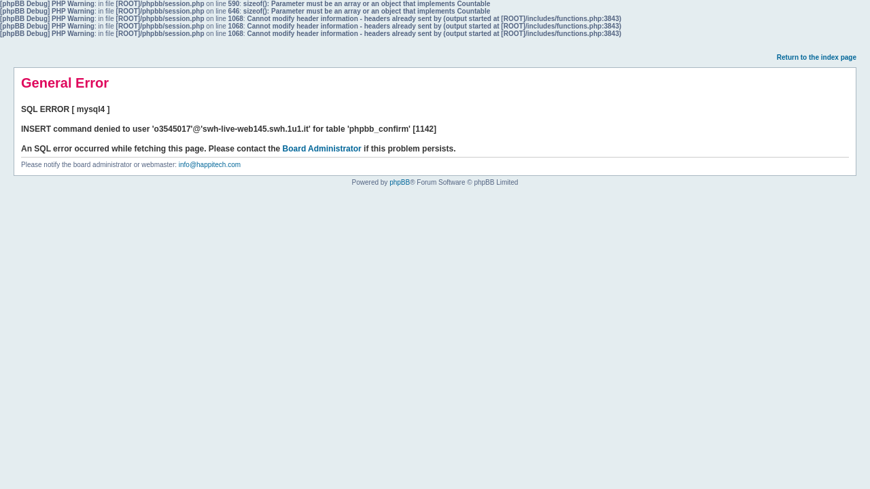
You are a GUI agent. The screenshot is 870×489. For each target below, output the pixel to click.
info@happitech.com (210, 164)
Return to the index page (816, 57)
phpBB (399, 182)
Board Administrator (322, 148)
